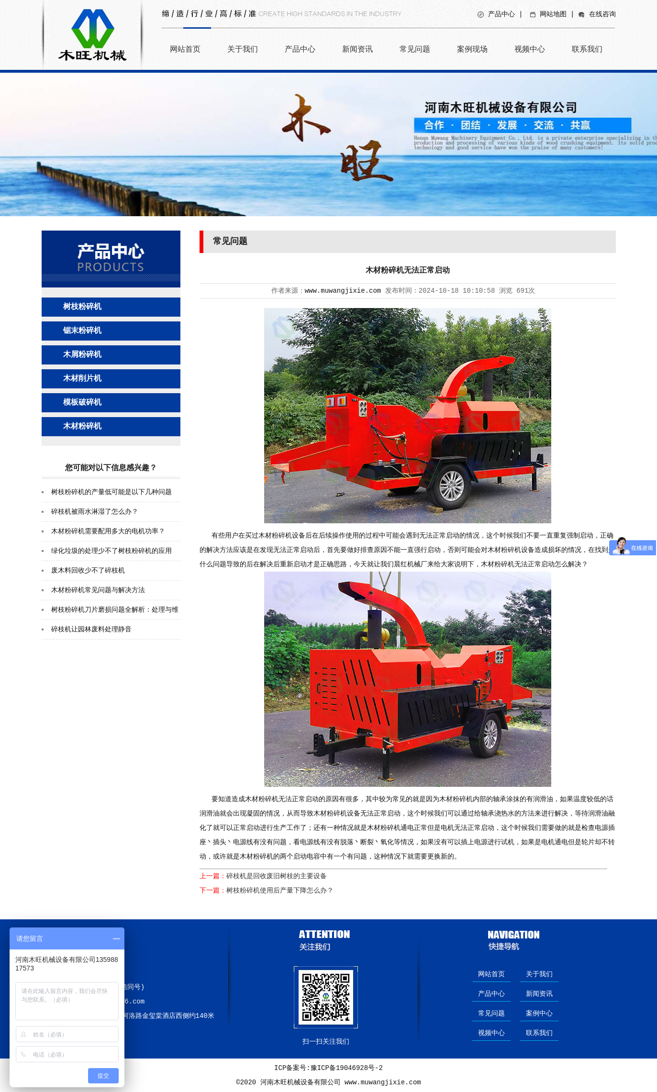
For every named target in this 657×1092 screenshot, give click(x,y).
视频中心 (529, 49)
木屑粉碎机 (82, 355)
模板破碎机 (82, 402)
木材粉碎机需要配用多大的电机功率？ (108, 531)
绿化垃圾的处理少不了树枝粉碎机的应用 (111, 551)
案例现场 (472, 49)
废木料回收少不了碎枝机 (88, 570)
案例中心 (539, 1013)
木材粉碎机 (82, 426)
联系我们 (587, 49)
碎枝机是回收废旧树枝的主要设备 (276, 876)
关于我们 (242, 49)
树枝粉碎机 (82, 307)
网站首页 (185, 49)
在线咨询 (602, 14)
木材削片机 (82, 379)
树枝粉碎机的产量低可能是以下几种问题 (111, 492)
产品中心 (501, 14)
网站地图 (553, 14)
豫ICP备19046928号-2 (347, 1068)
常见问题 (415, 49)
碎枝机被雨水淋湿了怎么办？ (94, 512)
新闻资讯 (357, 49)
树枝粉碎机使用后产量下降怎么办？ (280, 890)
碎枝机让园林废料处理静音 (91, 629)
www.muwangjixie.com (343, 291)
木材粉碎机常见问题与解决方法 (98, 590)
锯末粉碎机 (82, 331)
